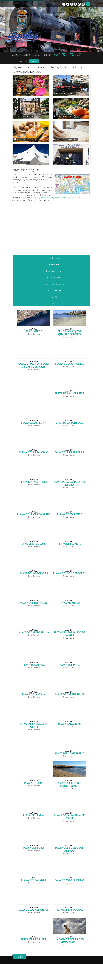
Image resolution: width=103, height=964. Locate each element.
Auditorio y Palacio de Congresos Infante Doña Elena (54, 197)
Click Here (34, 61)
